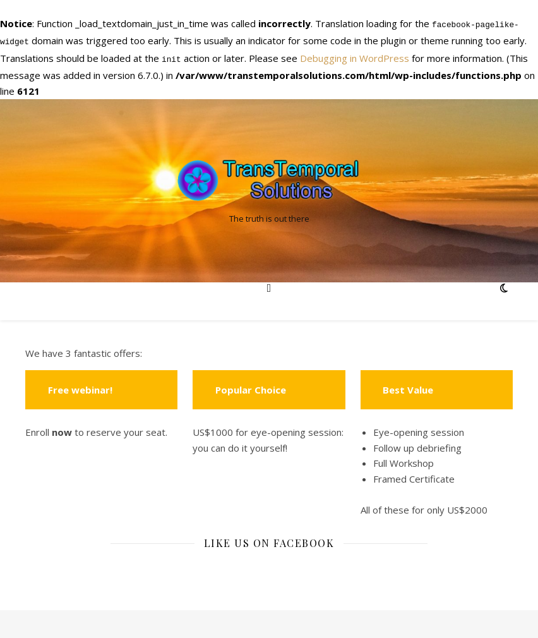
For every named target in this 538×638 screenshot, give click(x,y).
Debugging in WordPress (354, 55)
